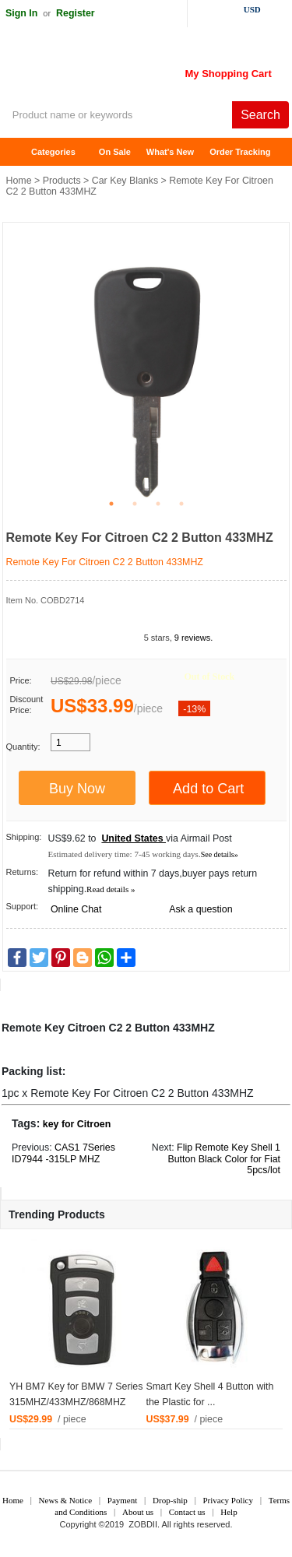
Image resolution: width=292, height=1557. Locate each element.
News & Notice (65, 1500)
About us (137, 1512)
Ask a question (200, 909)
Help (228, 1512)
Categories (53, 151)
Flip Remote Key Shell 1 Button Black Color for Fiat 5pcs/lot (223, 1159)
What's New (170, 151)
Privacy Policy (227, 1500)
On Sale (115, 151)
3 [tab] (158, 503)
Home (19, 152)
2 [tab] (134, 503)
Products (62, 180)
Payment (122, 1500)
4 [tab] (181, 503)
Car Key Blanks (125, 180)
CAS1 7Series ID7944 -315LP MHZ (63, 1153)
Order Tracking (239, 151)
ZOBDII (142, 1524)
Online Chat (76, 909)
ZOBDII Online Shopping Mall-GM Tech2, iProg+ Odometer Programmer (124, 70)
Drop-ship (170, 1500)
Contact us (187, 1512)
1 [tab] (111, 503)
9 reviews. (193, 637)
